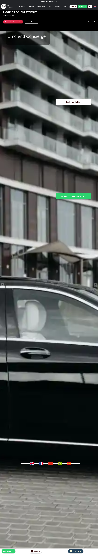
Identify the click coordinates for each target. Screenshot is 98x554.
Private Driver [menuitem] (41, 6)
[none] (21, 6)
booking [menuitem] (73, 6)
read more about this (9, 15)
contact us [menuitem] (82, 6)
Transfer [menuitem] (31, 6)
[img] (8, 6)
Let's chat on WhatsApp (73, 196)
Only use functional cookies (13, 22)
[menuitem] (90, 6)
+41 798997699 (53, 1)
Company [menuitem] (57, 6)
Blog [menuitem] (65, 6)
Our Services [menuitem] (21, 6)
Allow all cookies (32, 22)
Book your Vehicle (73, 102)
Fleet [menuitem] (50, 6)
